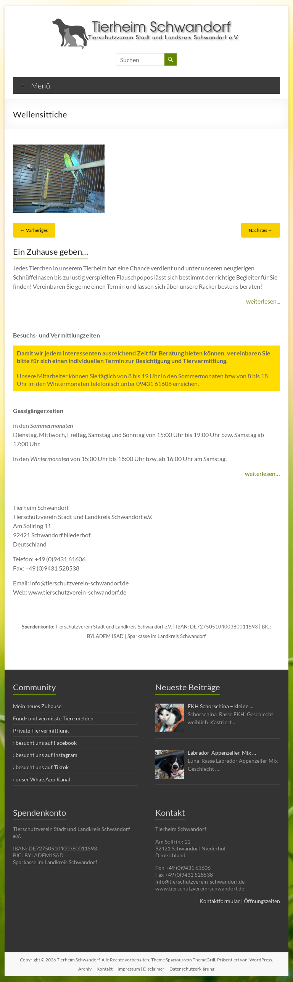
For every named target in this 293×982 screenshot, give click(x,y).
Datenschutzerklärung (191, 969)
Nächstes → (260, 230)
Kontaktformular (220, 901)
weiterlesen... (263, 301)
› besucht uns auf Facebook (45, 742)
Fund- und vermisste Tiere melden (53, 718)
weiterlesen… (262, 473)
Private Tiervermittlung (41, 730)
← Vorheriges (34, 230)
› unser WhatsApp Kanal (41, 779)
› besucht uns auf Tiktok (41, 767)
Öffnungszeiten (262, 901)
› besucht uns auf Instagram (45, 755)
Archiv (85, 969)
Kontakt (105, 969)
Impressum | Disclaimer (141, 969)
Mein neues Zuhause (37, 706)
